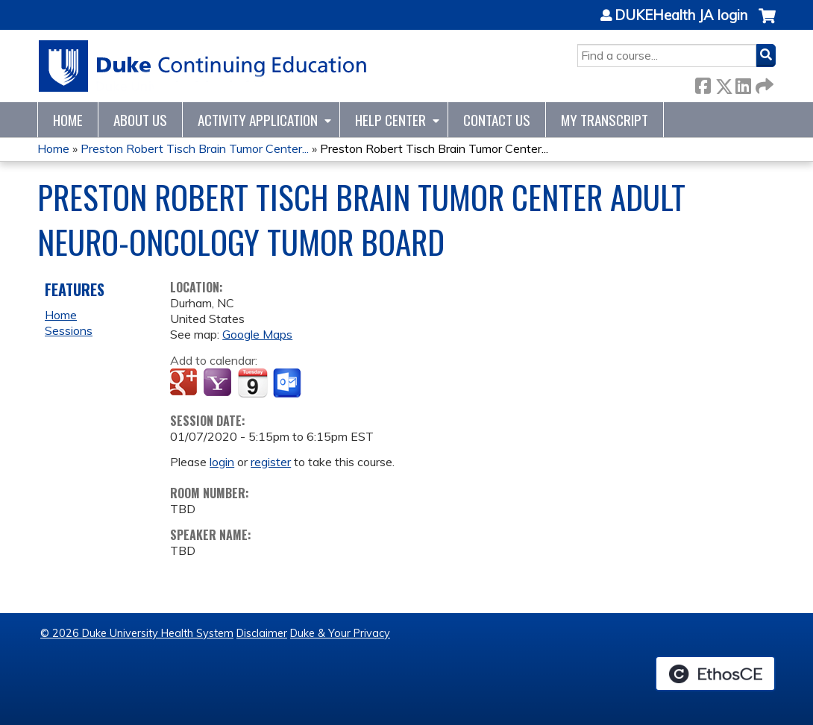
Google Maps (257, 334)
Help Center (390, 120)
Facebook (702, 83)
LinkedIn (742, 83)
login (222, 461)
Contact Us (496, 120)
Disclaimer (261, 633)
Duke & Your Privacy (340, 633)
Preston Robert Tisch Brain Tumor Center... (195, 148)
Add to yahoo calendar (219, 383)
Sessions (68, 330)
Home (68, 120)
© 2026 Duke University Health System (136, 633)
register (271, 461)
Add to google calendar (185, 383)
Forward (763, 83)
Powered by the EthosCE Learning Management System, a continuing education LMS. (715, 673)
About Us (140, 120)
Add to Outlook (288, 383)
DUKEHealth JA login (681, 15)
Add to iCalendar (252, 383)
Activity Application (258, 120)
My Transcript (604, 120)
